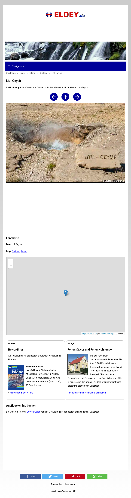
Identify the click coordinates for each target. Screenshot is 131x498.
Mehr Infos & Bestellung (21, 392)
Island (24, 251)
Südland (16, 251)
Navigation (16, 66)
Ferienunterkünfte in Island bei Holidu (87, 392)
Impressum (70, 484)
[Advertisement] (65, 34)
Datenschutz (57, 484)
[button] (30, 476)
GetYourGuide (33, 411)
